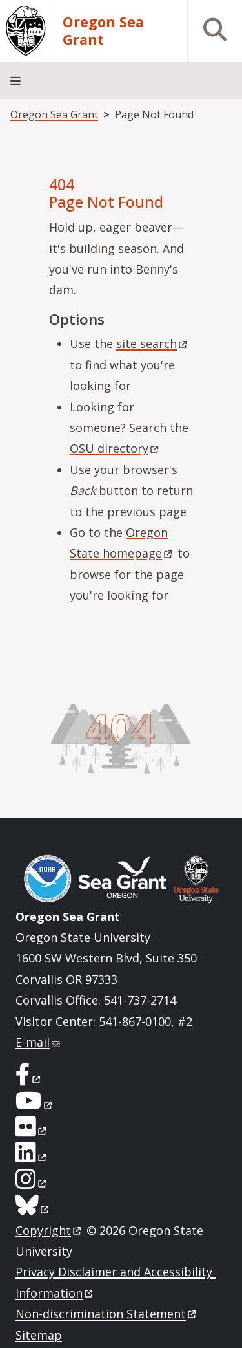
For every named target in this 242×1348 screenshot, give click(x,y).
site (152, 343)
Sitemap (38, 1335)
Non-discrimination (106, 1313)
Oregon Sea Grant (103, 31)
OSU (115, 448)
